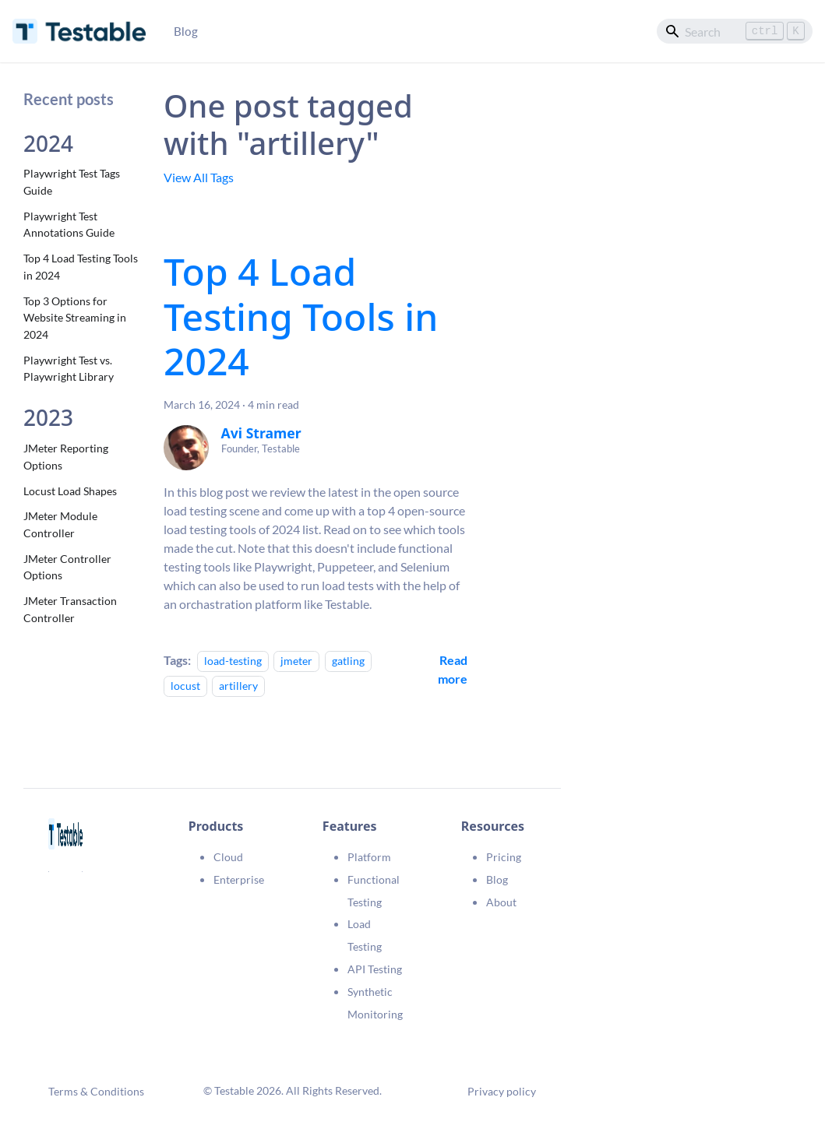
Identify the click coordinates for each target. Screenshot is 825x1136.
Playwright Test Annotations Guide (69, 224)
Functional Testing (373, 891)
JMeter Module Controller (60, 524)
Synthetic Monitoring (375, 1003)
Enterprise (238, 879)
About (501, 902)
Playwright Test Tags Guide (71, 182)
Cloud (228, 856)
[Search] (735, 31)
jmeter (296, 660)
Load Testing (364, 935)
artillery (238, 685)
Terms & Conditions (96, 1091)
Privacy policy (501, 1091)
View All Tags (199, 177)
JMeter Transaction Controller (70, 609)
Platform (369, 856)
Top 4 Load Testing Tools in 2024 (80, 266)
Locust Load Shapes (70, 491)
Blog (186, 31)
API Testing (374, 969)
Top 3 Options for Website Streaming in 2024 (74, 317)
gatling (348, 660)
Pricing (503, 856)
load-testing (233, 660)
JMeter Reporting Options (65, 456)
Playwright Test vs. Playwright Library (68, 368)
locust (185, 685)
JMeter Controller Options (67, 567)
